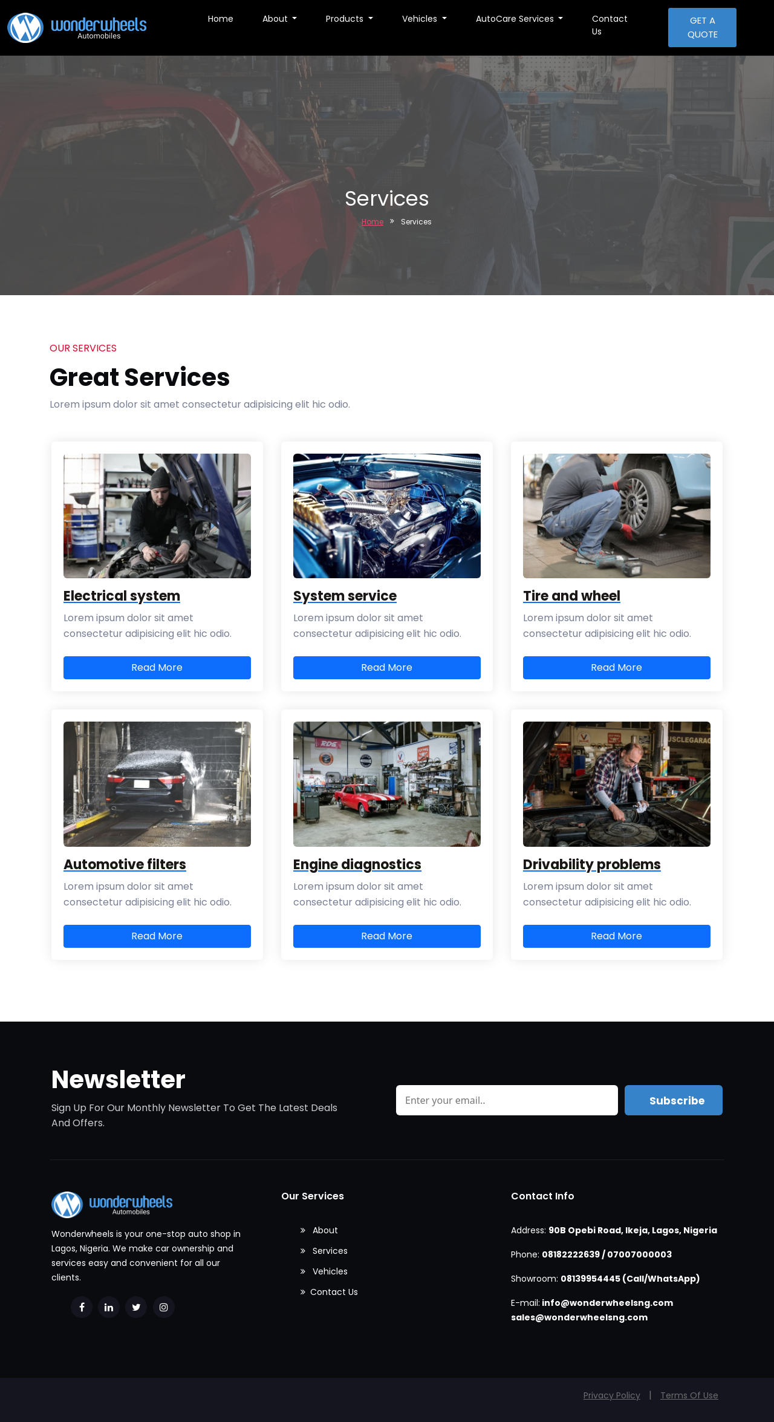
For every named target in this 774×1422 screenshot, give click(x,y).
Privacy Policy (612, 1395)
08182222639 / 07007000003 (607, 1254)
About (319, 1230)
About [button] (276, 19)
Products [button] (346, 19)
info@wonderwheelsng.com (607, 1303)
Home (220, 19)
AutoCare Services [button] (516, 19)
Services (324, 1251)
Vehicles (324, 1271)
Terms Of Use (689, 1395)
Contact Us (610, 25)
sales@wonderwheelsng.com (579, 1317)
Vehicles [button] (421, 19)
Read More (157, 667)
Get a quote (703, 27)
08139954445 (590, 1279)
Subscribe (676, 1101)
